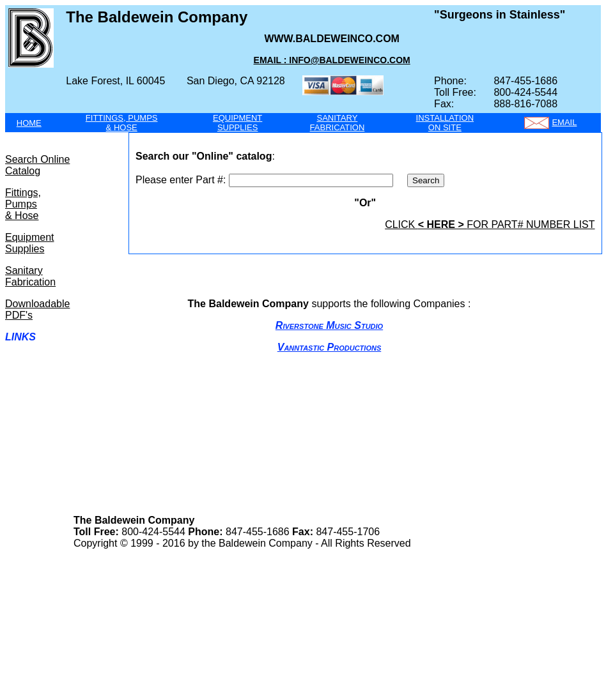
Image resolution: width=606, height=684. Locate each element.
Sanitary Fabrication (30, 276)
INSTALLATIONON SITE (445, 122)
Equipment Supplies (29, 243)
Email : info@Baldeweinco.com (332, 60)
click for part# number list (489, 224)
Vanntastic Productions (329, 347)
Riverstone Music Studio (329, 325)
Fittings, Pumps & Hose (23, 204)
